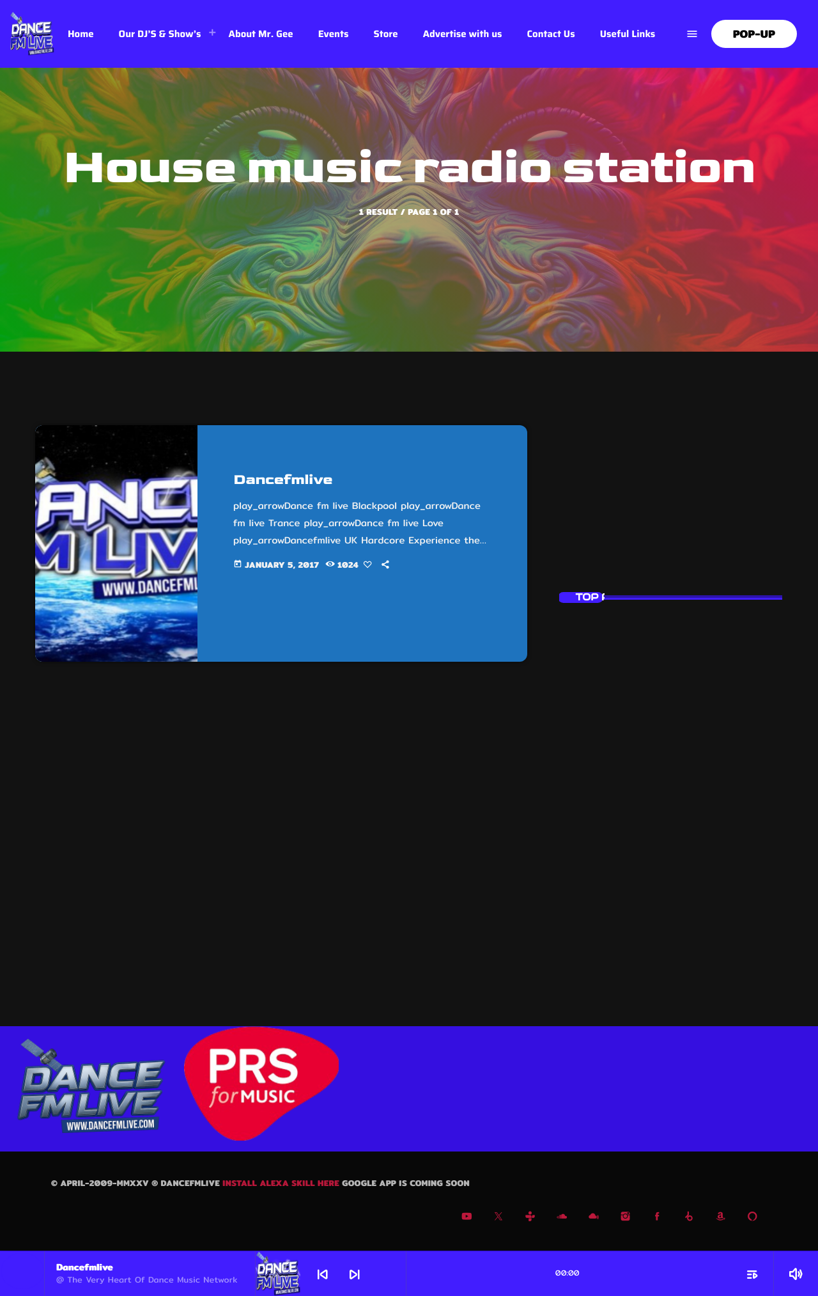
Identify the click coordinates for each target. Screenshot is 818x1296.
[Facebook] (656, 1219)
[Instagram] (625, 1219)
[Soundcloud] (561, 1219)
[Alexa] (752, 1219)
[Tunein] (530, 1219)
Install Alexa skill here (282, 1183)
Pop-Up (754, 34)
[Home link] (32, 34)
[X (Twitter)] (498, 1219)
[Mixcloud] (593, 1219)
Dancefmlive (286, 479)
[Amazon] (720, 1219)
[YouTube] (467, 1219)
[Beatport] (688, 1219)
